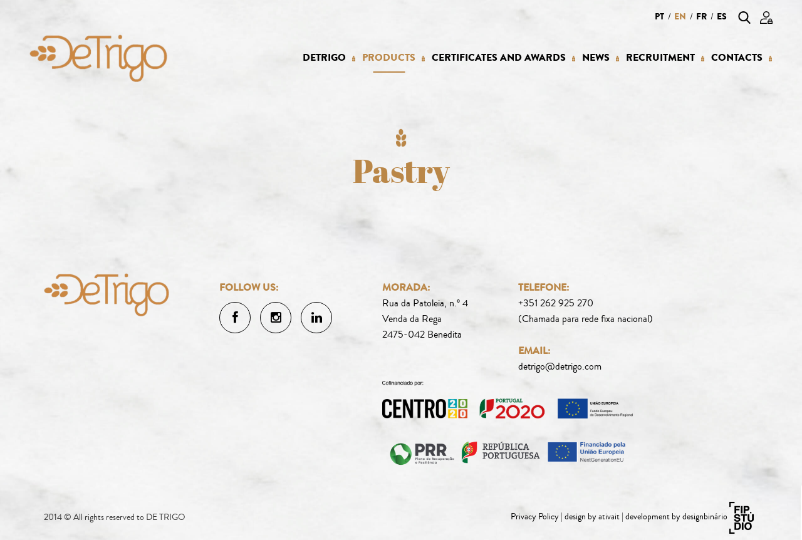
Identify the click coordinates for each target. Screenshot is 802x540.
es (722, 16)
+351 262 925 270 (555, 303)
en (680, 16)
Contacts (737, 58)
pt (659, 16)
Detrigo (324, 58)
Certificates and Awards (499, 58)
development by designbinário (676, 517)
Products (388, 58)
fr (701, 16)
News (596, 58)
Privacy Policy (535, 517)
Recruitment (660, 58)
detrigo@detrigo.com (560, 366)
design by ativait (592, 517)
